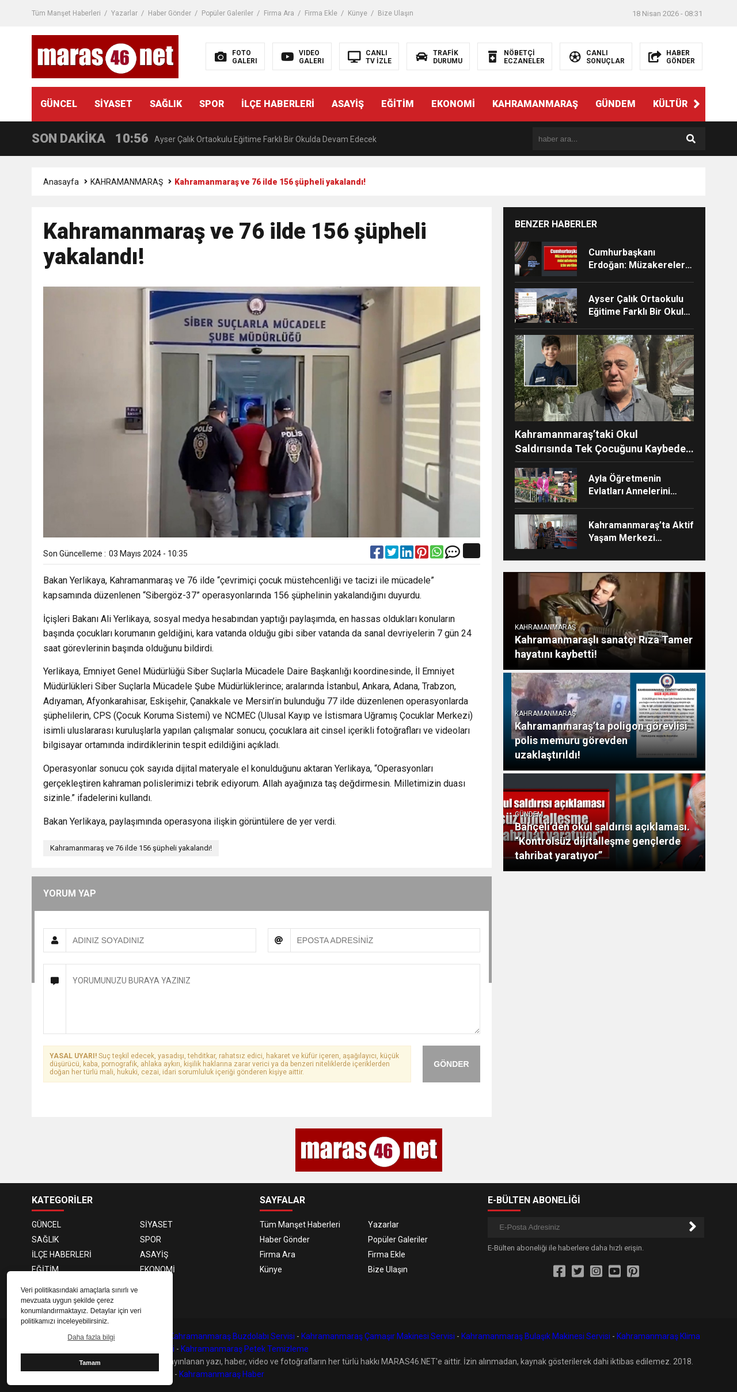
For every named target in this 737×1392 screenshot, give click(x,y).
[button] (696, 104)
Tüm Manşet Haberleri (66, 13)
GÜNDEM (615, 103)
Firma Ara (279, 13)
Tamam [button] (89, 1362)
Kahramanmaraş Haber (221, 1374)
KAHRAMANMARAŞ (535, 103)
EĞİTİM (397, 103)
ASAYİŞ (348, 103)
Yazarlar (124, 13)
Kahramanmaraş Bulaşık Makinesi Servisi (535, 1336)
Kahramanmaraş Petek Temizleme (245, 1348)
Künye (357, 13)
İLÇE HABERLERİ (277, 103)
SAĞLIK (166, 103)
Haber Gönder (169, 13)
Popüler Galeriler (227, 13)
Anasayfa (61, 181)
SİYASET (113, 103)
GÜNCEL (58, 103)
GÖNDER (451, 1064)
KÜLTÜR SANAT (687, 103)
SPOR (211, 103)
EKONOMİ (453, 103)
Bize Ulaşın (395, 13)
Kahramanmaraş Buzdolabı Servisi (232, 1336)
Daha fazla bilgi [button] (91, 1337)
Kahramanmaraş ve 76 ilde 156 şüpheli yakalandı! (131, 848)
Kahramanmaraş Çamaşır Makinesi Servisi (378, 1336)
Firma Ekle (321, 13)
